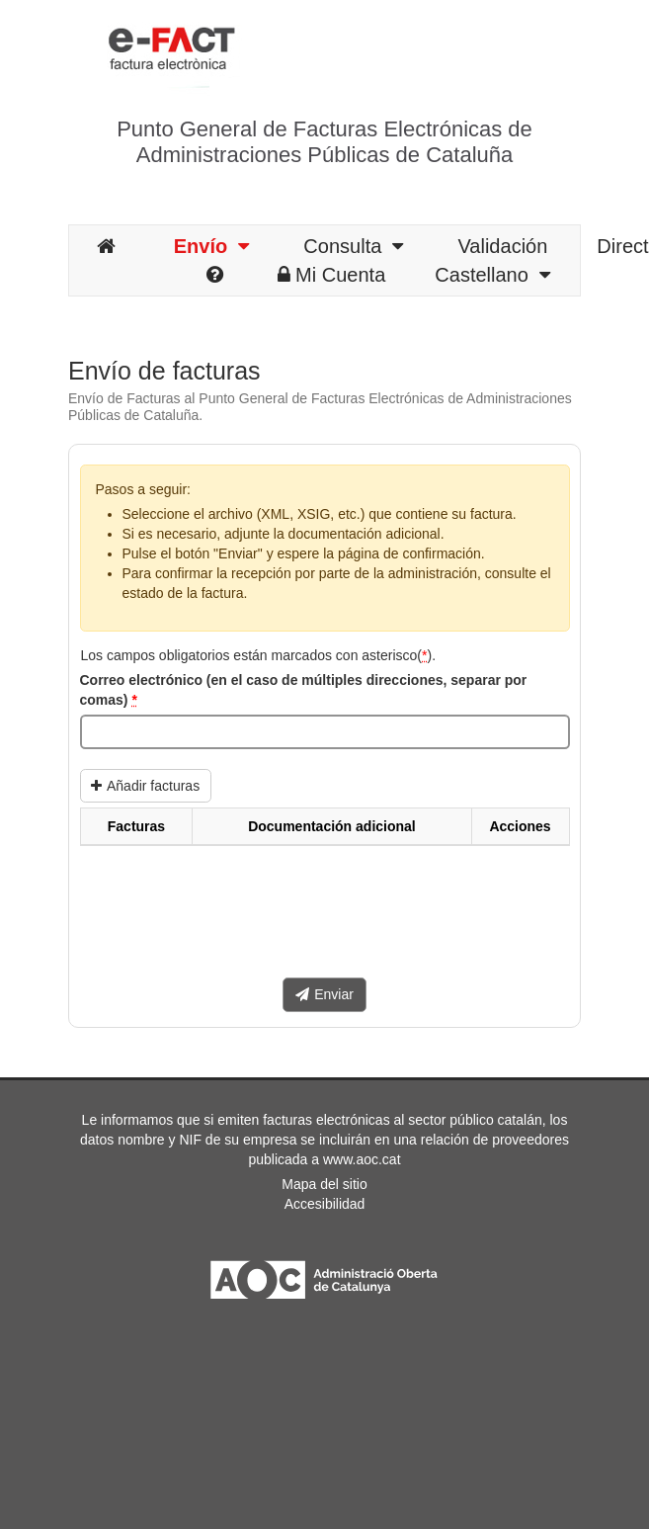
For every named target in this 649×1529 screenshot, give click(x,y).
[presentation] (230, 919)
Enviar (324, 994)
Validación (502, 246)
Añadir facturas (145, 786)
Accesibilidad (324, 1204)
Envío (212, 246)
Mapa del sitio (324, 1184)
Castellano (492, 275)
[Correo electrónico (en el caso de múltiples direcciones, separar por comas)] (325, 732)
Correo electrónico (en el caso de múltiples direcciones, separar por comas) (303, 690)
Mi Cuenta (331, 275)
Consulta (353, 246)
